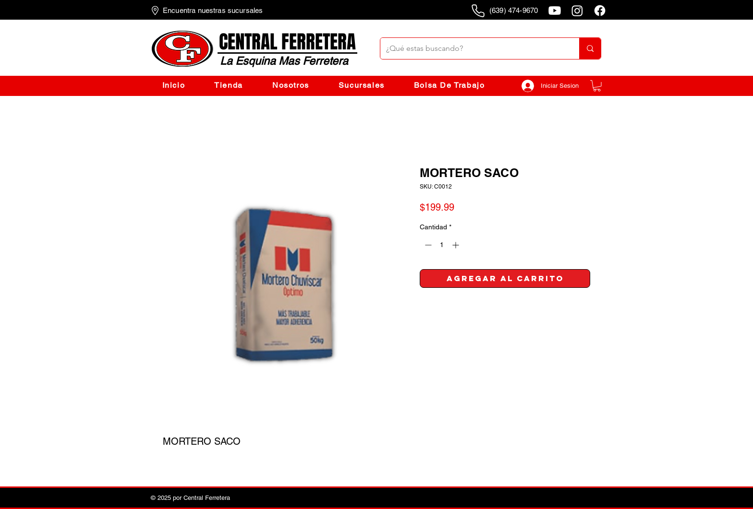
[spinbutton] (441, 245)
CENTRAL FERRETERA (287, 42)
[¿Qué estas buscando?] (472, 48)
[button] (597, 86)
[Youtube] (554, 10)
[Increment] (456, 245)
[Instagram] (577, 10)
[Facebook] (600, 10)
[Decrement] (427, 245)
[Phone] (478, 10)
